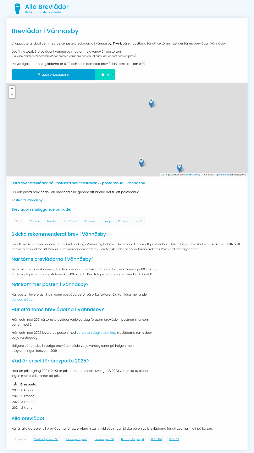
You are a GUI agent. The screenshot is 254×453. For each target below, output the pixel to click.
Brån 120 (156, 439)
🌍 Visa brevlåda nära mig (52, 74)
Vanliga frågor (23, 299)
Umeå (139, 221)
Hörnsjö (106, 221)
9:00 (142, 64)
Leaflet (164, 174)
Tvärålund (70, 221)
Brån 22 (174, 439)
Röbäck (123, 221)
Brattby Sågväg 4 (132, 439)
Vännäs (35, 221)
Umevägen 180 (104, 439)
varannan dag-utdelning (96, 332)
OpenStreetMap (192, 174)
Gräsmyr (89, 221)
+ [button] (12, 89)
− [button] (12, 95)
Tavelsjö (52, 221)
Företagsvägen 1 (76, 439)
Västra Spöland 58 (46, 439)
